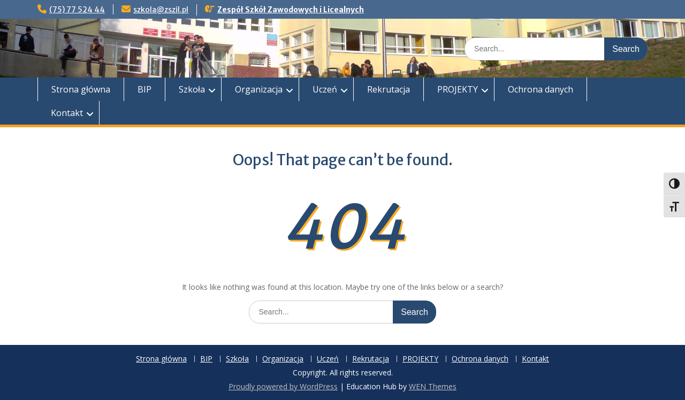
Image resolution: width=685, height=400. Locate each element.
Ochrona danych (540, 89)
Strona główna (80, 89)
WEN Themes (432, 386)
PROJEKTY (457, 89)
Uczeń (325, 89)
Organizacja (259, 89)
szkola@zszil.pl (160, 9)
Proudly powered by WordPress (283, 386)
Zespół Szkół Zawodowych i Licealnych (290, 9)
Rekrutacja (388, 89)
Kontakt (67, 113)
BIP (144, 89)
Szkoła (192, 89)
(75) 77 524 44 (77, 9)
